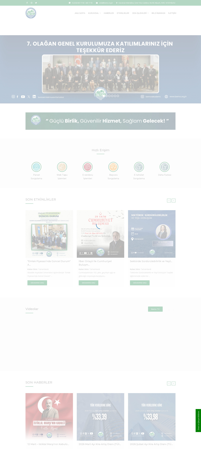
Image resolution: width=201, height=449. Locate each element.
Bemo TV (155, 309)
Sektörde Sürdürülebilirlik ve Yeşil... (151, 261)
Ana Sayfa (80, 13)
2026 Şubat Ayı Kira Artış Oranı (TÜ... (151, 444)
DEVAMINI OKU (37, 283)
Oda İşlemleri (139, 13)
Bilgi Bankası (158, 13)
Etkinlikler (123, 13)
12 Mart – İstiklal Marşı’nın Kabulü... (48, 444)
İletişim (172, 13)
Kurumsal (93, 13)
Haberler (109, 13)
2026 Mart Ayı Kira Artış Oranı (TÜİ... (100, 444)
